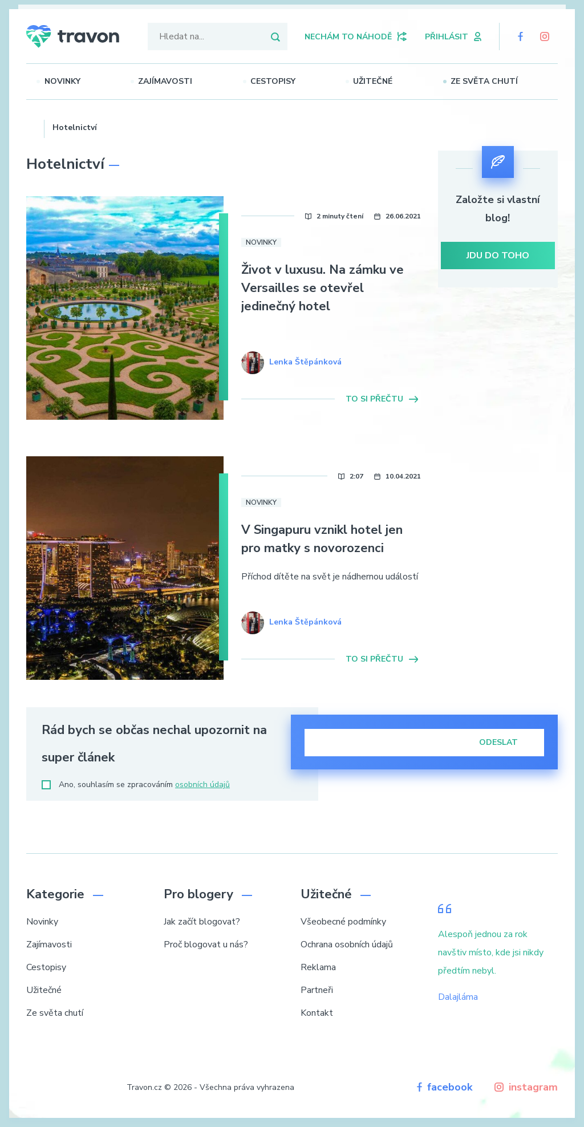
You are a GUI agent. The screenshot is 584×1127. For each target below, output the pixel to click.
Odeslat (506, 742)
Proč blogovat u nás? (206, 944)
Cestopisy (289, 81)
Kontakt (317, 1013)
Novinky (79, 81)
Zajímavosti (182, 81)
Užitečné (389, 81)
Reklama (318, 967)
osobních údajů (202, 784)
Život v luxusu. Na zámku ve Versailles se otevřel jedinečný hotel (322, 288)
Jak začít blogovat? (202, 921)
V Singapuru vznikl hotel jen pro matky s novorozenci (322, 539)
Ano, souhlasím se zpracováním (136, 784)
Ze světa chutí (500, 81)
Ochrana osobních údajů (347, 944)
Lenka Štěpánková (305, 361)
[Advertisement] (498, 495)
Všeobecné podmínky (343, 921)
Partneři (317, 990)
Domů (31, 126)
